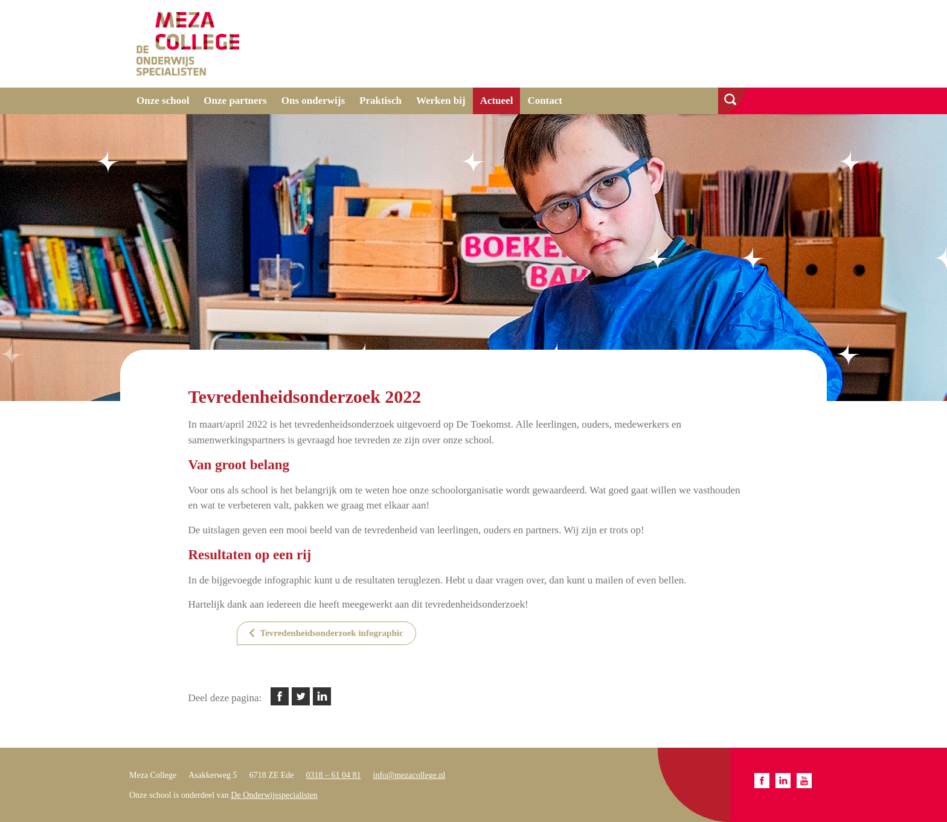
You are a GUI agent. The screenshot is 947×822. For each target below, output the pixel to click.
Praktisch (380, 100)
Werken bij (441, 100)
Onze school (162, 100)
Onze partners (235, 100)
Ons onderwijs (313, 100)
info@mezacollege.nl (409, 775)
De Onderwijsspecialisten (274, 795)
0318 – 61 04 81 (333, 775)
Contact (544, 100)
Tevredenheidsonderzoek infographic (331, 633)
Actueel (496, 100)
